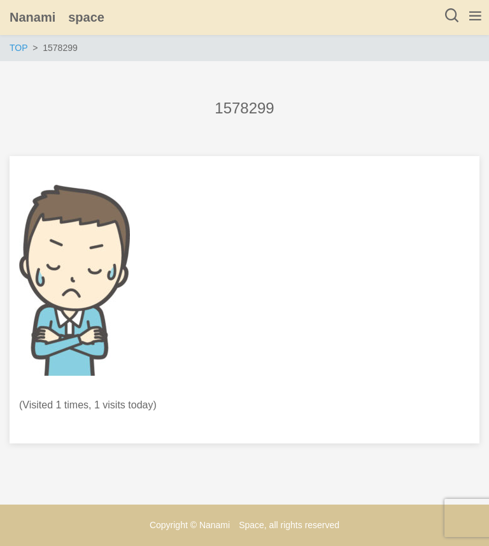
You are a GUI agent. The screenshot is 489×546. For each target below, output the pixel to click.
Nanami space (57, 17)
